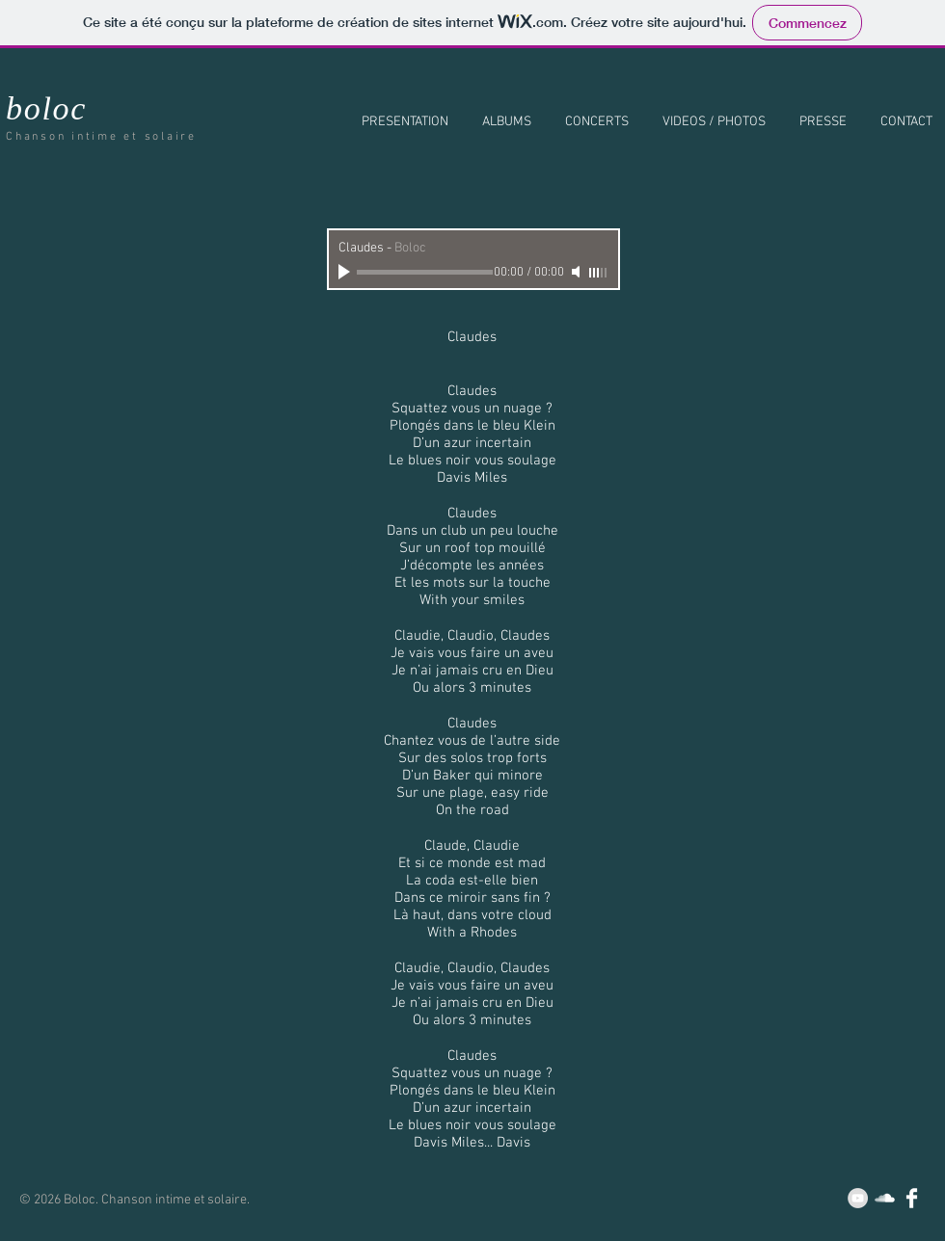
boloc (46, 108)
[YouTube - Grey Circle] (858, 1198)
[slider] (598, 272)
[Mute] (577, 271)
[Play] (346, 271)
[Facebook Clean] (912, 1198)
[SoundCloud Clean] (885, 1198)
